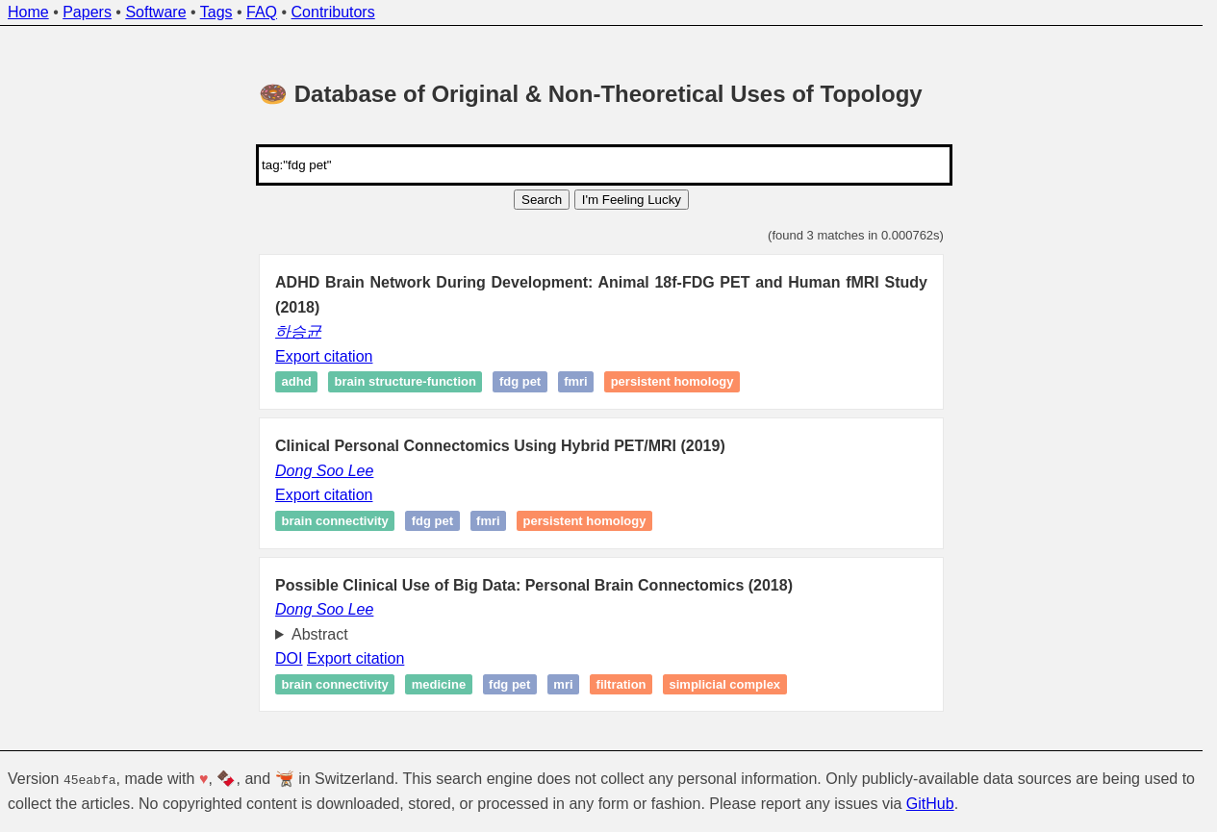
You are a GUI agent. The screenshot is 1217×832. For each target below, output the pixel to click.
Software (155, 12)
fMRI (576, 382)
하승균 (298, 331)
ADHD (297, 382)
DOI (288, 658)
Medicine (439, 684)
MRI (562, 684)
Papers (87, 12)
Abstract (320, 634)
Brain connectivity (335, 521)
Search (541, 199)
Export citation (323, 356)
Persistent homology (672, 382)
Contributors (333, 12)
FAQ (261, 12)
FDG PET (520, 382)
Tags (216, 12)
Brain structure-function (405, 382)
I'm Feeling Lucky (631, 199)
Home (28, 12)
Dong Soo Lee (324, 471)
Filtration (621, 684)
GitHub (930, 803)
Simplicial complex (725, 684)
